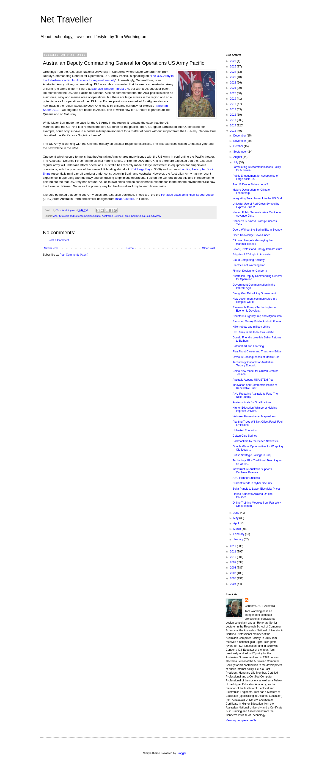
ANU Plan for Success (246, 478)
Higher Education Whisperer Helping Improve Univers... (255, 409)
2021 (233, 87)
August (238, 157)
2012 (233, 546)
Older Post (208, 248)
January (238, 539)
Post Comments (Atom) (74, 254)
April (236, 523)
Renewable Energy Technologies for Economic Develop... (255, 309)
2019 (233, 98)
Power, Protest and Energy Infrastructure (257, 249)
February (239, 534)
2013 (233, 130)
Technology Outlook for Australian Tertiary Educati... (253, 364)
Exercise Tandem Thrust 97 (109, 88)
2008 (233, 567)
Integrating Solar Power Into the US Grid (257, 198)
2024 (233, 71)
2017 (233, 109)
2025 (233, 66)
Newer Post (51, 248)
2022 (233, 82)
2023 (233, 77)
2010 (233, 557)
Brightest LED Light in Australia (251, 254)
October (238, 146)
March (237, 528)
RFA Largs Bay (140, 169)
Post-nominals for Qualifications (252, 402)
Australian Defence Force (116, 216)
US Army (156, 216)
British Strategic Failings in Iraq (251, 455)
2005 (233, 584)
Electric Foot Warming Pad (249, 265)
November (240, 140)
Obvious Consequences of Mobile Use (256, 357)
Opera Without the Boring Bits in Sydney (257, 229)
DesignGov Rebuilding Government (254, 293)
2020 (233, 93)
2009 (233, 562)
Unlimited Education (245, 430)
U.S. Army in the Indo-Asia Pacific (253, 332)
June (236, 512)
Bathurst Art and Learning (248, 346)
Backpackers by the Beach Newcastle (256, 441)
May (236, 518)
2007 (233, 573)
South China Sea (140, 216)
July (236, 162)
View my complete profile (241, 720)
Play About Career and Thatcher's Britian (257, 351)
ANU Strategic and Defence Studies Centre (77, 216)
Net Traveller (66, 19)
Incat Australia (124, 199)
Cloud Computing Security (248, 260)
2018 (233, 104)
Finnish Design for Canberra (250, 270)
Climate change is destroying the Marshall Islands (252, 242)
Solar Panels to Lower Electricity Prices (256, 488)
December (240, 135)
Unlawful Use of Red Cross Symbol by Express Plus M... (256, 205)
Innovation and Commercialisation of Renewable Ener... (255, 386)
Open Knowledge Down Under (251, 235)
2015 (233, 120)
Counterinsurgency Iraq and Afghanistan (257, 316)
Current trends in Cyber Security (252, 483)
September (240, 151)
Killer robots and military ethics (251, 326)
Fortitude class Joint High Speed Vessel (187, 194)
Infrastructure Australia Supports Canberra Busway (252, 471)
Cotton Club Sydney (245, 435)
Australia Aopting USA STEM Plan (253, 379)
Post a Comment (59, 240)
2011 (233, 551)
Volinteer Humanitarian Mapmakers (254, 416)
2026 (233, 61)
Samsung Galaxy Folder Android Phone (257, 321)
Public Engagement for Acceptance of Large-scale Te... (255, 177)
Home (130, 248)
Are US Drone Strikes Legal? (250, 184)
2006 (233, 578)
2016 (233, 114)
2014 (233, 125)
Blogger (181, 753)
